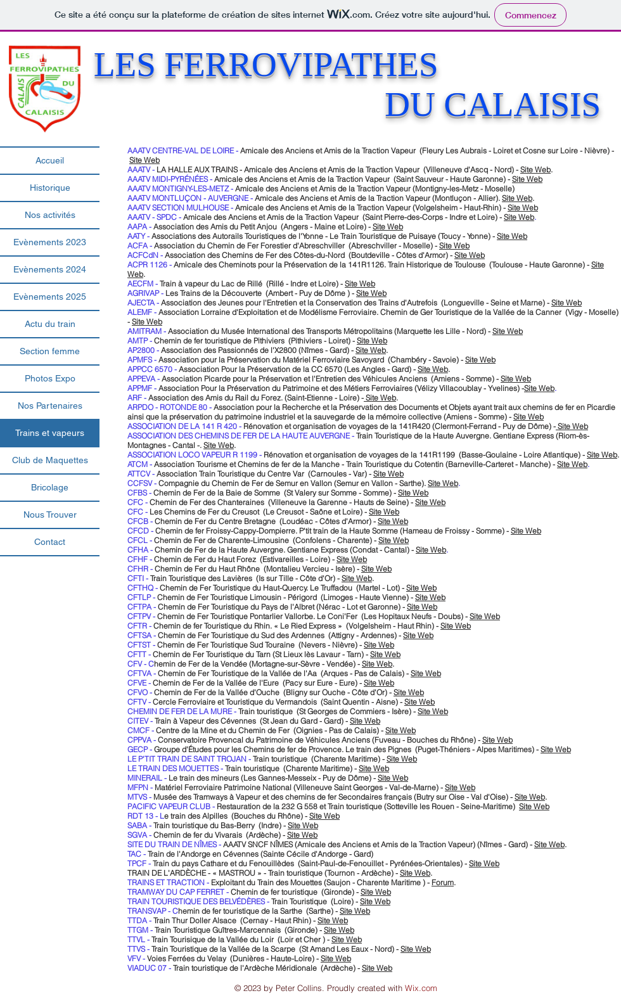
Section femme (50, 351)
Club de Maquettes (50, 460)
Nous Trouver (50, 514)
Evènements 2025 (49, 296)
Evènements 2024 (49, 269)
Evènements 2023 (49, 242)
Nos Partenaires (50, 405)
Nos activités (50, 215)
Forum (443, 882)
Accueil (49, 160)
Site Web (144, 160)
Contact (49, 542)
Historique (50, 187)
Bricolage (49, 487)
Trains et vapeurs (49, 433)
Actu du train (50, 324)
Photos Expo (50, 378)
